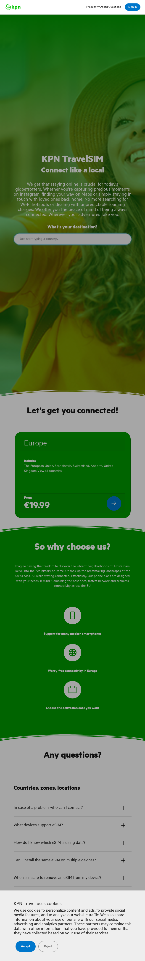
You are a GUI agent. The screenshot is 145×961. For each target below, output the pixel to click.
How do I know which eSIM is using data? (49, 842)
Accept (25, 946)
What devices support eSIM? (38, 825)
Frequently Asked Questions (103, 7)
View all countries (49, 471)
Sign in (132, 7)
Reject (48, 946)
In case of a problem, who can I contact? (48, 807)
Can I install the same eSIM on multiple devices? (55, 860)
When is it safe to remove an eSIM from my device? (57, 877)
